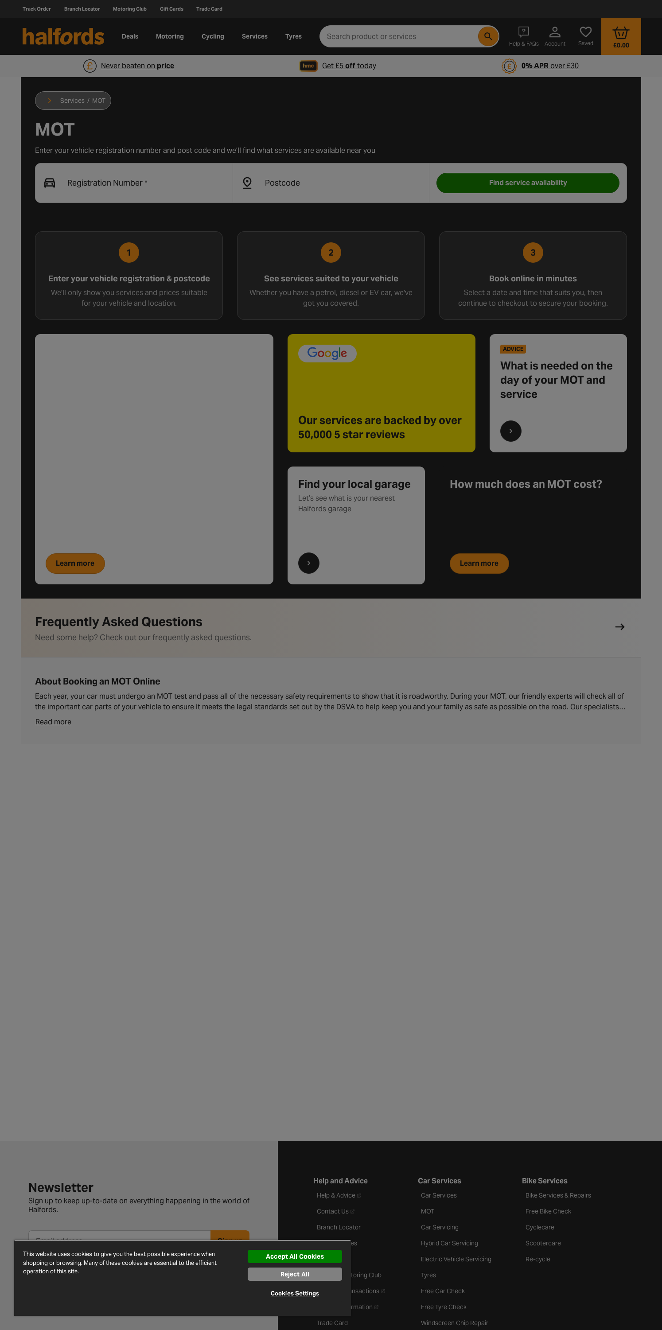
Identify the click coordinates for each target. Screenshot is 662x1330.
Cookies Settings (295, 1293)
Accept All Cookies (295, 1256)
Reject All (294, 1274)
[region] (182, 1278)
